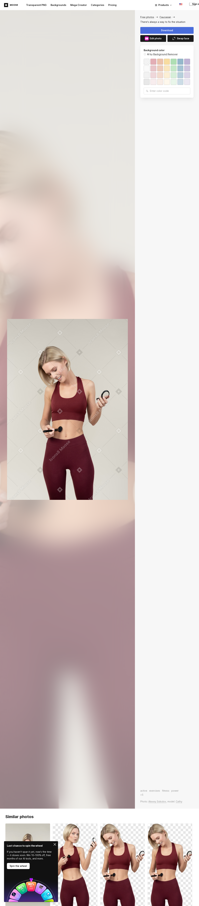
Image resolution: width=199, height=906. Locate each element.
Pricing (112, 5)
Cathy (179, 801)
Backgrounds (58, 5)
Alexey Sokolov (157, 801)
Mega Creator (78, 5)
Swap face (180, 38)
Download (167, 30)
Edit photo (153, 38)
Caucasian (165, 17)
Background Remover (165, 54)
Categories (97, 5)
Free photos (147, 17)
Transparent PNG (36, 5)
